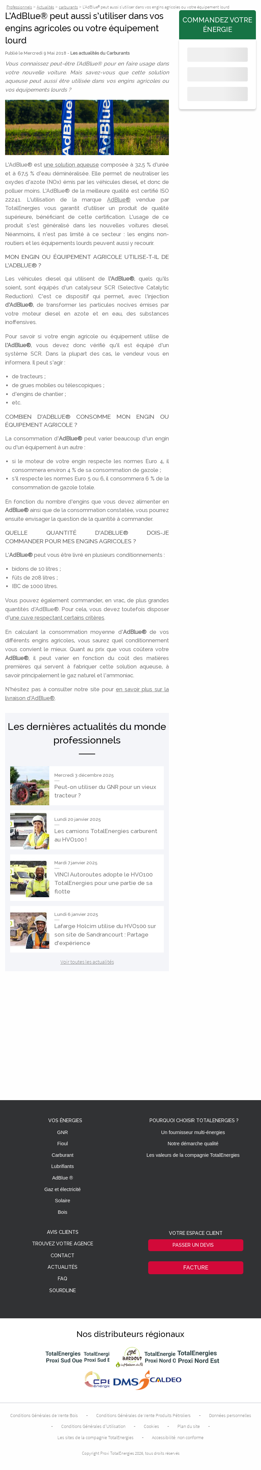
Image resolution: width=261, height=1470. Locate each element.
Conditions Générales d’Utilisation (93, 1426)
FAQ (62, 1278)
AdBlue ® (62, 1178)
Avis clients (63, 1232)
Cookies (151, 1426)
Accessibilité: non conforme (178, 1437)
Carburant (62, 1155)
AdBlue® (118, 199)
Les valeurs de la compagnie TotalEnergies (193, 1155)
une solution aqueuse (71, 165)
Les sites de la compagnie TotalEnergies (95, 1437)
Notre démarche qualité (193, 1143)
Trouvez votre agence (62, 1243)
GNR (62, 1132)
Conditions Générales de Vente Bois (44, 1415)
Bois (62, 1212)
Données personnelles (230, 1415)
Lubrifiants (62, 1166)
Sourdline (62, 1290)
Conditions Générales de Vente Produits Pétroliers (143, 1415)
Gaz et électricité (62, 1189)
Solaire (62, 1200)
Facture (195, 1267)
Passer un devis (193, 1245)
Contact (62, 1255)
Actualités (62, 1267)
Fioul (62, 1143)
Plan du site (188, 1426)
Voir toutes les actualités (87, 961)
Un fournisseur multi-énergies (193, 1132)
